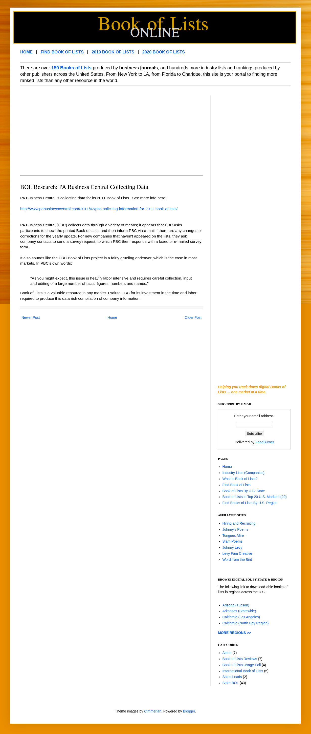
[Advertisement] (83, 130)
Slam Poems (232, 541)
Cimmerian (152, 711)
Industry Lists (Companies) (244, 473)
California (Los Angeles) (241, 617)
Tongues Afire (233, 535)
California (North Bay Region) (246, 623)
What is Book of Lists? (240, 479)
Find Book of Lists (237, 485)
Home (112, 317)
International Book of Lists (243, 671)
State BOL (231, 683)
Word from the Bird (237, 560)
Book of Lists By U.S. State (244, 491)
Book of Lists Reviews (240, 659)
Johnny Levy (232, 547)
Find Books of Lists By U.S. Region (250, 503)
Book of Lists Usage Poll (242, 665)
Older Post (193, 317)
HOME (26, 52)
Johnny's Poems (235, 529)
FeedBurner (264, 442)
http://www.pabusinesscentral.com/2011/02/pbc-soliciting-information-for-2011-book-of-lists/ (98, 209)
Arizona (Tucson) (236, 605)
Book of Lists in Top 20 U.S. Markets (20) (255, 497)
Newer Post (30, 317)
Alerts (227, 653)
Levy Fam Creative (237, 553)
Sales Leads (232, 677)
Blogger (189, 711)
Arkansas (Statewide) (239, 611)
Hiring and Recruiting (239, 523)
